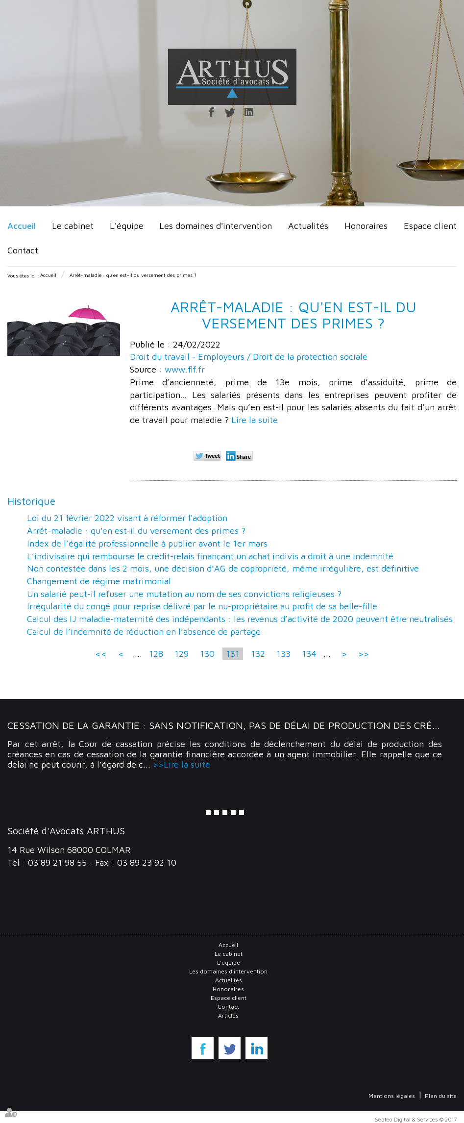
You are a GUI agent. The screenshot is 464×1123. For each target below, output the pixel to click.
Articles (228, 1015)
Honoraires (366, 226)
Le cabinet (73, 226)
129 (181, 654)
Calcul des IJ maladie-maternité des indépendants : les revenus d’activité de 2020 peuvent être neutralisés (240, 619)
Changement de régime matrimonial (99, 581)
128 (156, 654)
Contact (22, 250)
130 (207, 654)
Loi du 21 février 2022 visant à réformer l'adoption (127, 518)
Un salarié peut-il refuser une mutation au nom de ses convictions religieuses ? (184, 594)
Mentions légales (391, 1095)
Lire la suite (254, 420)
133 (283, 654)
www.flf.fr (185, 369)
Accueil (21, 226)
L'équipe (127, 226)
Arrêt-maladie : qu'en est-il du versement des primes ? (133, 275)
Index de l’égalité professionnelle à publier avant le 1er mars (147, 543)
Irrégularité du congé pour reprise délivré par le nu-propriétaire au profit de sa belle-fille (202, 606)
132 (258, 654)
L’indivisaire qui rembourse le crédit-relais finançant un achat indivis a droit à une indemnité (210, 556)
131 (233, 654)
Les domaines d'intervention (215, 226)
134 (309, 654)
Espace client (430, 226)
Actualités (308, 226)
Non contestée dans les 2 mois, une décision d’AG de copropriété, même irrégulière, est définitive (223, 568)
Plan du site (441, 1095)
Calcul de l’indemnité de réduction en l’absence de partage (144, 631)
